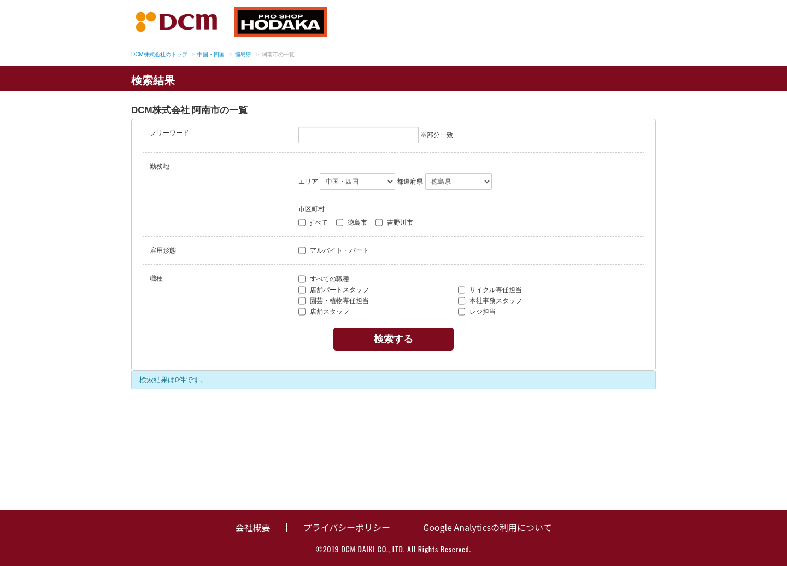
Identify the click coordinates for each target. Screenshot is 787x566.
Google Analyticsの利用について (487, 527)
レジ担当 (477, 311)
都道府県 (410, 181)
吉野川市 (394, 222)
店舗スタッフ (323, 311)
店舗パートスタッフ (333, 289)
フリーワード (169, 133)
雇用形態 (163, 250)
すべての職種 (323, 279)
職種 (156, 278)
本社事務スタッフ (490, 300)
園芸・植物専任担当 (333, 300)
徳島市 (351, 222)
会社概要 (252, 527)
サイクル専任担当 (490, 289)
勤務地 (159, 166)
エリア (308, 181)
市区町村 (311, 209)
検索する (393, 339)
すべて (313, 222)
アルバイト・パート (333, 250)
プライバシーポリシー (346, 527)
